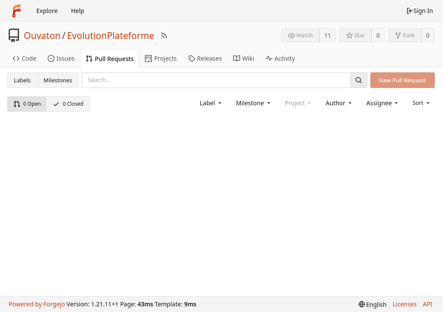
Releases (205, 58)
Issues (61, 58)
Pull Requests (110, 59)
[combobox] (211, 103)
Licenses (405, 304)
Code (24, 58)
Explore (47, 10)
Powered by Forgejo (37, 304)
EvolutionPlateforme (110, 35)
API (427, 304)
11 (327, 35)
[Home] (16, 11)
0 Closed (68, 103)
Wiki (243, 58)
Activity (280, 58)
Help (77, 10)
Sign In (419, 10)
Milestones (58, 80)
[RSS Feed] (164, 35)
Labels (22, 80)
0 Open (27, 103)
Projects (161, 58)
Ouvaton (42, 35)
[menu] (421, 102)
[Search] (358, 80)
